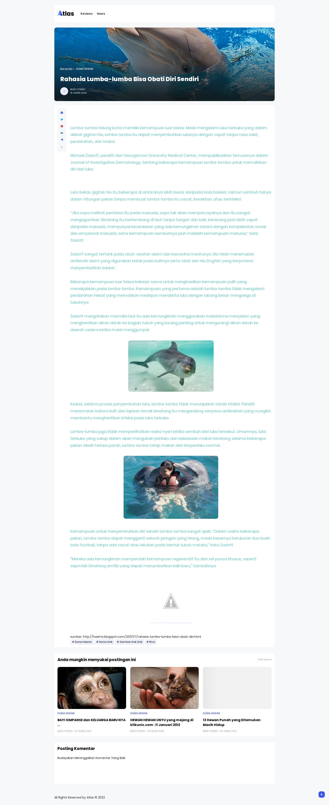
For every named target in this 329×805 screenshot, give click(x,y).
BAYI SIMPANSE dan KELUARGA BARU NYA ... (91, 722)
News (101, 14)
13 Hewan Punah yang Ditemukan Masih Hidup (232, 722)
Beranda (66, 69)
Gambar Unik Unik (131, 642)
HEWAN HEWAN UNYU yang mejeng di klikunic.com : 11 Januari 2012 (161, 722)
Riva (152, 642)
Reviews (87, 14)
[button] (62, 147)
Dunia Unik (105, 642)
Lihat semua (265, 659)
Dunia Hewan (84, 69)
